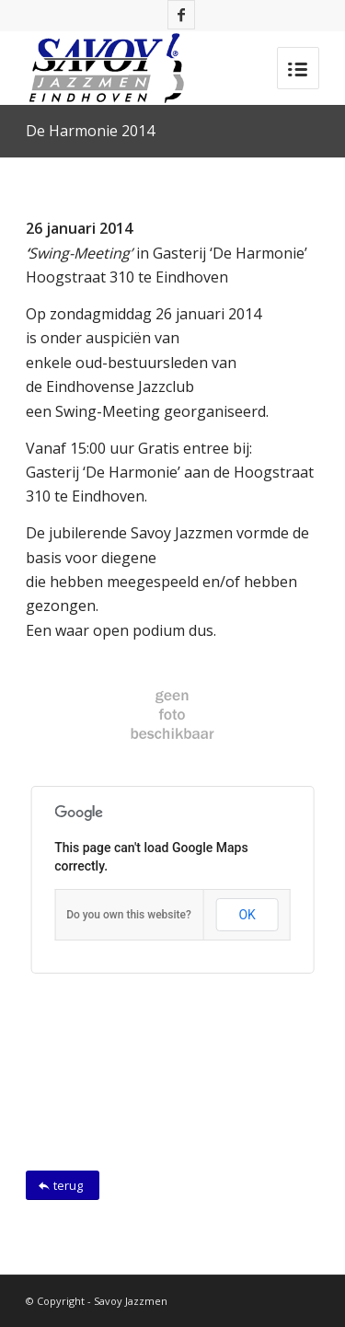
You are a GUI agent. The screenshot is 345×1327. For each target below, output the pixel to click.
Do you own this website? (128, 914)
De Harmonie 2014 (90, 131)
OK (246, 914)
